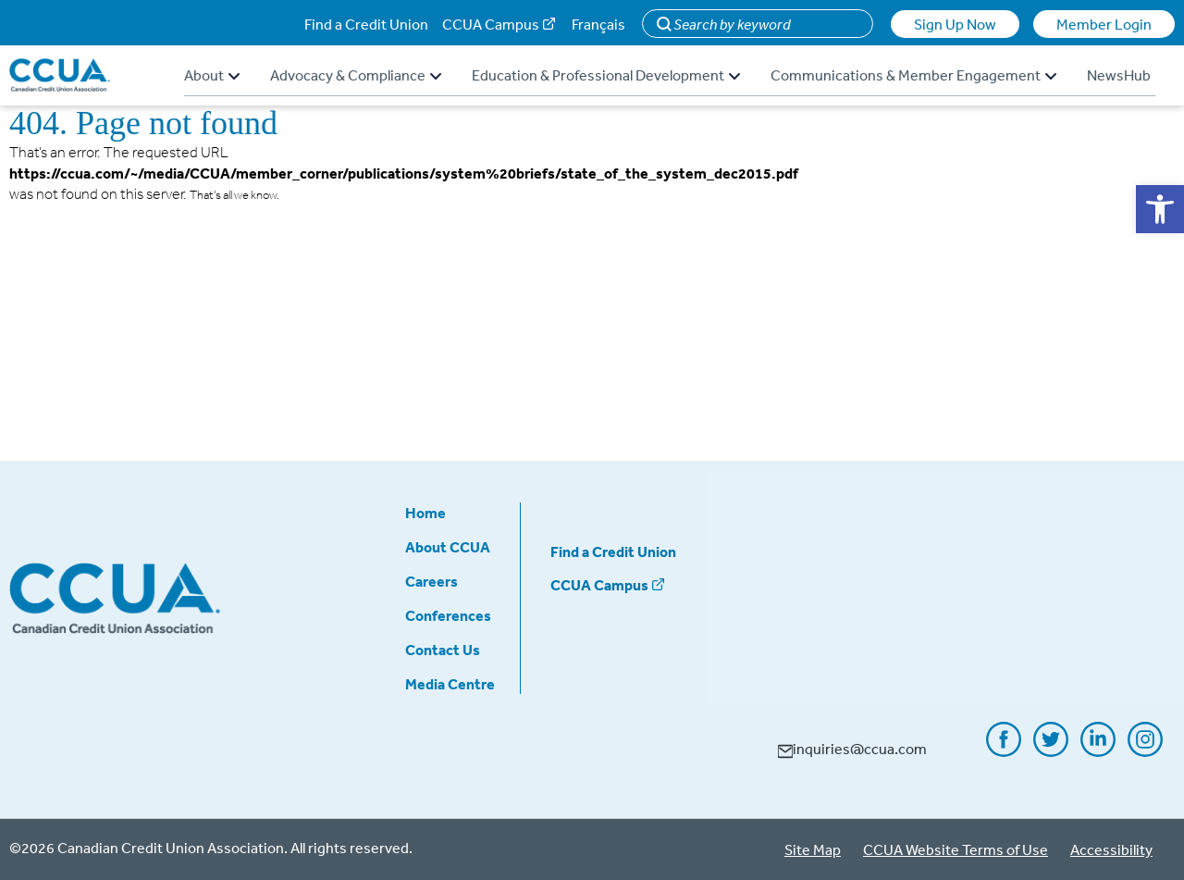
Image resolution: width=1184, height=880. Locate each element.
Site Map (812, 849)
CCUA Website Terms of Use (955, 849)
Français (598, 24)
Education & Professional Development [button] (606, 75)
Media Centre (450, 684)
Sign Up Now (955, 24)
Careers (431, 581)
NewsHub (1119, 75)
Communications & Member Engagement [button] (913, 75)
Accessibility (1111, 849)
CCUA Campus (490, 24)
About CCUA (447, 547)
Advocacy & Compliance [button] (355, 75)
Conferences (448, 615)
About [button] (212, 75)
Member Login (1104, 24)
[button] (1160, 209)
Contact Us (442, 649)
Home (425, 512)
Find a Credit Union (366, 24)
